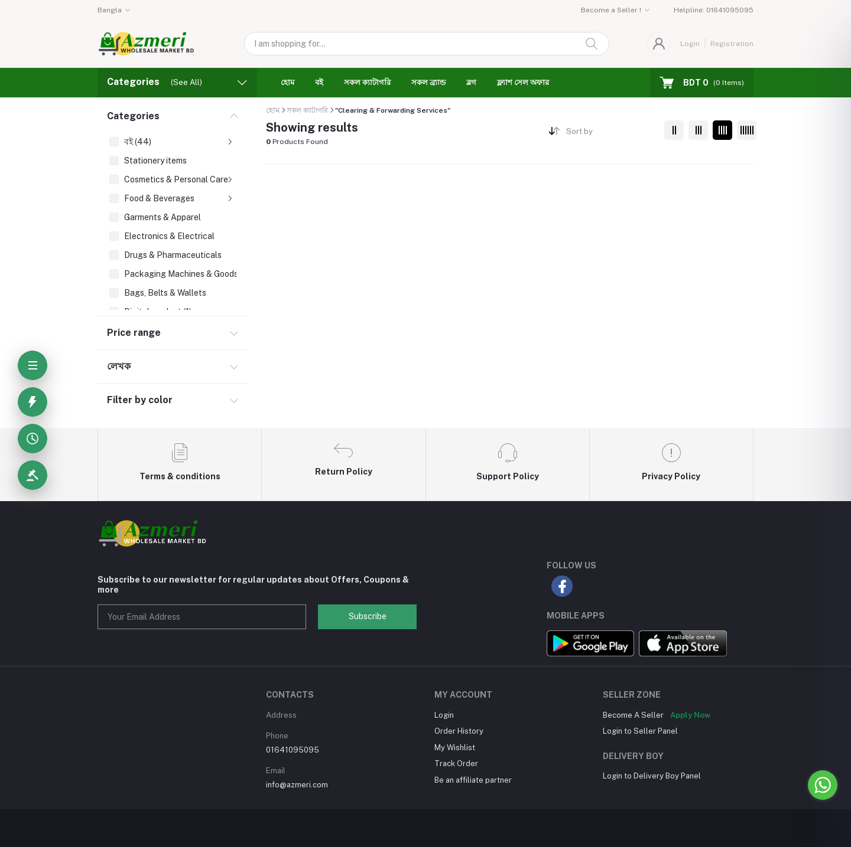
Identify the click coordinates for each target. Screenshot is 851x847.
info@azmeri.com (297, 784)
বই (319, 82)
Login (690, 44)
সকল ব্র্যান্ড (428, 82)
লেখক (119, 366)
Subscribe (367, 616)
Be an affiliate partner (473, 780)
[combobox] (611, 133)
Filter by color (140, 399)
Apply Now (690, 715)
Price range (134, 332)
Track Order (456, 763)
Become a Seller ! (611, 10)
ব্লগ (471, 82)
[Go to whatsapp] (822, 785)
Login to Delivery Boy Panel (652, 775)
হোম (287, 82)
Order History (458, 731)
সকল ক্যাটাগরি (367, 82)
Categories (133, 116)
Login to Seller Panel (640, 731)
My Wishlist (454, 747)
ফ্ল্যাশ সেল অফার (523, 82)
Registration (731, 44)
